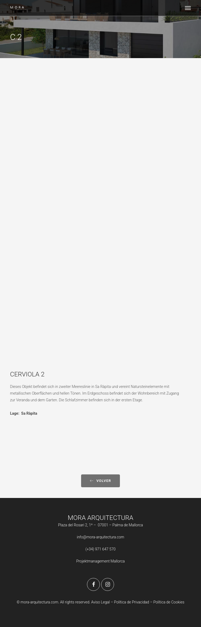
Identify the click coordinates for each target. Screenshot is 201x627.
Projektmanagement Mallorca (100, 561)
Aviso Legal (100, 602)
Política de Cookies (168, 602)
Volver (100, 481)
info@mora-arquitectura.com (100, 537)
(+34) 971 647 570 (100, 549)
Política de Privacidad (132, 602)
